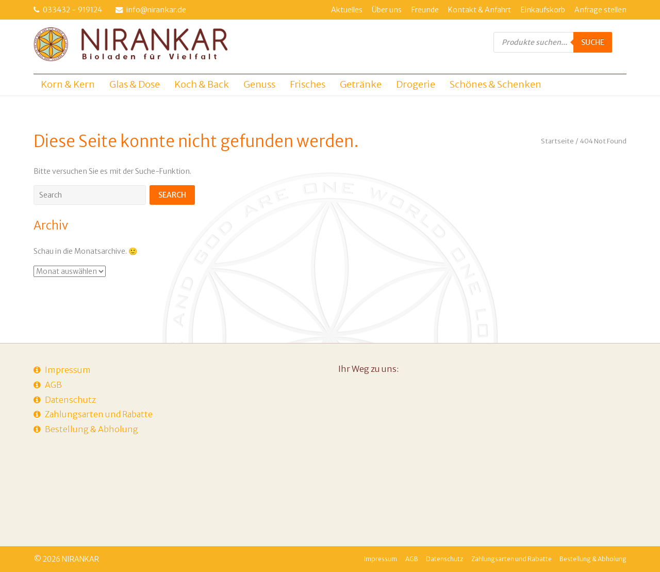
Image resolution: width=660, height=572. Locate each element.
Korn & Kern (68, 84)
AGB (53, 385)
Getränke (361, 84)
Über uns (387, 9)
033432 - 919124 (72, 9)
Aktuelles (346, 9)
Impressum (68, 370)
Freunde (425, 9)
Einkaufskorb (543, 9)
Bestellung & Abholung (91, 429)
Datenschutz (70, 400)
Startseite (557, 141)
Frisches (307, 84)
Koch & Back (201, 84)
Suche (592, 42)
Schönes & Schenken (495, 84)
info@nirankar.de (156, 9)
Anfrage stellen (600, 9)
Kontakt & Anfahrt (479, 9)
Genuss (259, 84)
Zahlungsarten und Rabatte (99, 414)
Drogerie (415, 84)
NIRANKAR (80, 559)
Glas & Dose (134, 84)
